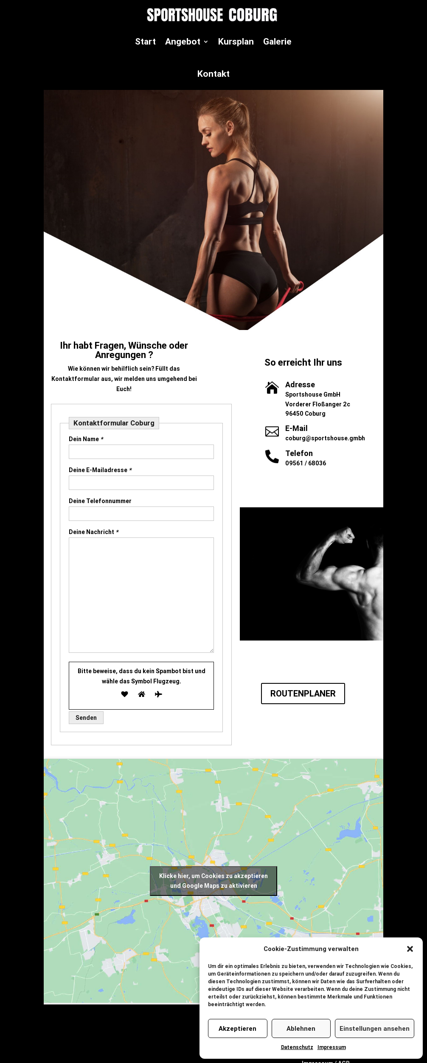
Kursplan (236, 41)
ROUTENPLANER (303, 693)
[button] (410, 949)
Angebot (182, 41)
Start (145, 41)
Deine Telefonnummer (100, 501)
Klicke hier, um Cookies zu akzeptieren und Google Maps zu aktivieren (213, 881)
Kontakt (213, 73)
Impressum (331, 1047)
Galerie (277, 41)
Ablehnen (301, 1028)
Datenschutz (297, 1047)
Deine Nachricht (93, 532)
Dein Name (86, 439)
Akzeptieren (237, 1028)
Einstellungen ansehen (375, 1028)
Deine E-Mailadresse (100, 470)
